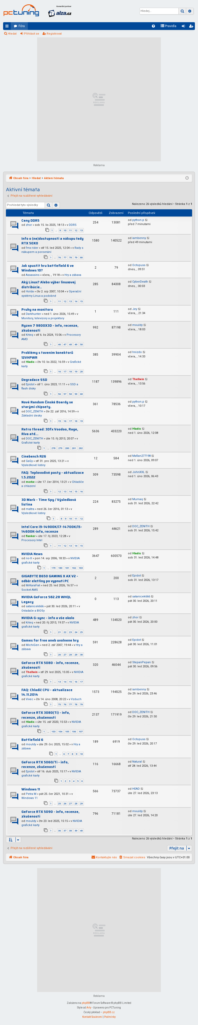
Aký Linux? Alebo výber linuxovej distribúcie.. (48, 284)
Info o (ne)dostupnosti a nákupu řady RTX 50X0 (52, 241)
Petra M (31, 794)
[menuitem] (153, 26)
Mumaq (137, 499)
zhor (29, 225)
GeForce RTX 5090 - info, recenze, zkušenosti (50, 814)
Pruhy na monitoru (37, 309)
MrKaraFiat (33, 585)
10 (65, 230)
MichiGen (32, 645)
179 (53, 568)
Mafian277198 (141, 456)
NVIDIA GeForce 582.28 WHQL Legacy (46, 599)
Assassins (32, 275)
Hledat (12, 33)
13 (81, 230)
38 (70, 830)
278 (53, 448)
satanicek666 (35, 606)
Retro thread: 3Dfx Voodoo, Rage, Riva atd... (49, 432)
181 (67, 568)
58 (70, 394)
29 (76, 654)
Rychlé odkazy (8, 27)
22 (65, 632)
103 (53, 731)
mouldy (137, 325)
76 (59, 257)
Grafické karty (30, 442)
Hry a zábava (72, 275)
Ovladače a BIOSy (33, 610)
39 (76, 830)
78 (70, 257)
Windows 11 (30, 789)
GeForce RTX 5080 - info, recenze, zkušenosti (50, 665)
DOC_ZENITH (34, 411)
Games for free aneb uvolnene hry (50, 640)
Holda (30, 291)
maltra (30, 509)
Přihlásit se (31, 33)
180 (60, 568)
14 (76, 301)
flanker (30, 536)
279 (60, 448)
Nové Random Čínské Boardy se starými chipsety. (47, 404)
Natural (137, 761)
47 (65, 344)
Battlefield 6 (32, 739)
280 (67, 448)
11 (70, 230)
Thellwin (138, 379)
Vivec (29, 699)
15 (81, 301)
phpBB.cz (109, 1012)
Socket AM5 (29, 589)
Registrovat (54, 33)
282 (81, 448)
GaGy (29, 461)
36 (59, 830)
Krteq (29, 335)
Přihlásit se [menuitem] (184, 27)
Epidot (30, 384)
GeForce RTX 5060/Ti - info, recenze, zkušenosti (45, 764)
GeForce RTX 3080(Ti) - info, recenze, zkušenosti (45, 715)
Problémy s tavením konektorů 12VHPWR (47, 355)
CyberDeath (140, 281)
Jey (134, 309)
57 (65, 394)
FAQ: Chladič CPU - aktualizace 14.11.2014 (46, 692)
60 (81, 394)
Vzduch (76, 699)
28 (70, 654)
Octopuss (138, 265)
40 (81, 830)
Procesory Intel (31, 540)
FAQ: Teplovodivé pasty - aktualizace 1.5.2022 (52, 475)
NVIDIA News (32, 554)
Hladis (30, 362)
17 (65, 371)
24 (76, 632)
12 (76, 230)
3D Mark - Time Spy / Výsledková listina (48, 502)
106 (74, 731)
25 (81, 632)
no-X (29, 558)
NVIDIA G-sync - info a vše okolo (47, 618)
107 (81, 731)
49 (76, 344)
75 (59, 704)
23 (70, 632)
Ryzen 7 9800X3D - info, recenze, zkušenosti (49, 328)
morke (30, 482)
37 (65, 830)
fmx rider (32, 248)
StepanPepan (141, 662)
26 (59, 654)
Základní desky (31, 415)
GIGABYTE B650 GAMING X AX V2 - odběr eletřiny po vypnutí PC (49, 578)
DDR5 (72, 225)
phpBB (86, 1003)
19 (76, 371)
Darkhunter (33, 314)
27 (65, 654)
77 (65, 257)
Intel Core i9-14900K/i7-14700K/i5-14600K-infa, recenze (51, 529)
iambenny (139, 238)
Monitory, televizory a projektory (42, 318)
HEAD (136, 788)
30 (81, 654)
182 (74, 568)
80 (81, 257)
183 (81, 568)
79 (76, 257)
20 (81, 371)
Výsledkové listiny (33, 465)
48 (70, 344)
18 (70, 371)
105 (67, 731)
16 (59, 371)
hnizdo (137, 352)
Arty (88, 1007)
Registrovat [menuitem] (192, 27)
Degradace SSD (34, 379)
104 (60, 731)
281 (74, 448)
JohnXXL (138, 472)
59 (76, 394)
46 (59, 344)
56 (59, 394)
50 (81, 344)
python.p (138, 220)
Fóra (22, 26)
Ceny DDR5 (30, 220)
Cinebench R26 (33, 456)
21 (59, 632)
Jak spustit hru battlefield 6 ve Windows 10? (47, 268)
